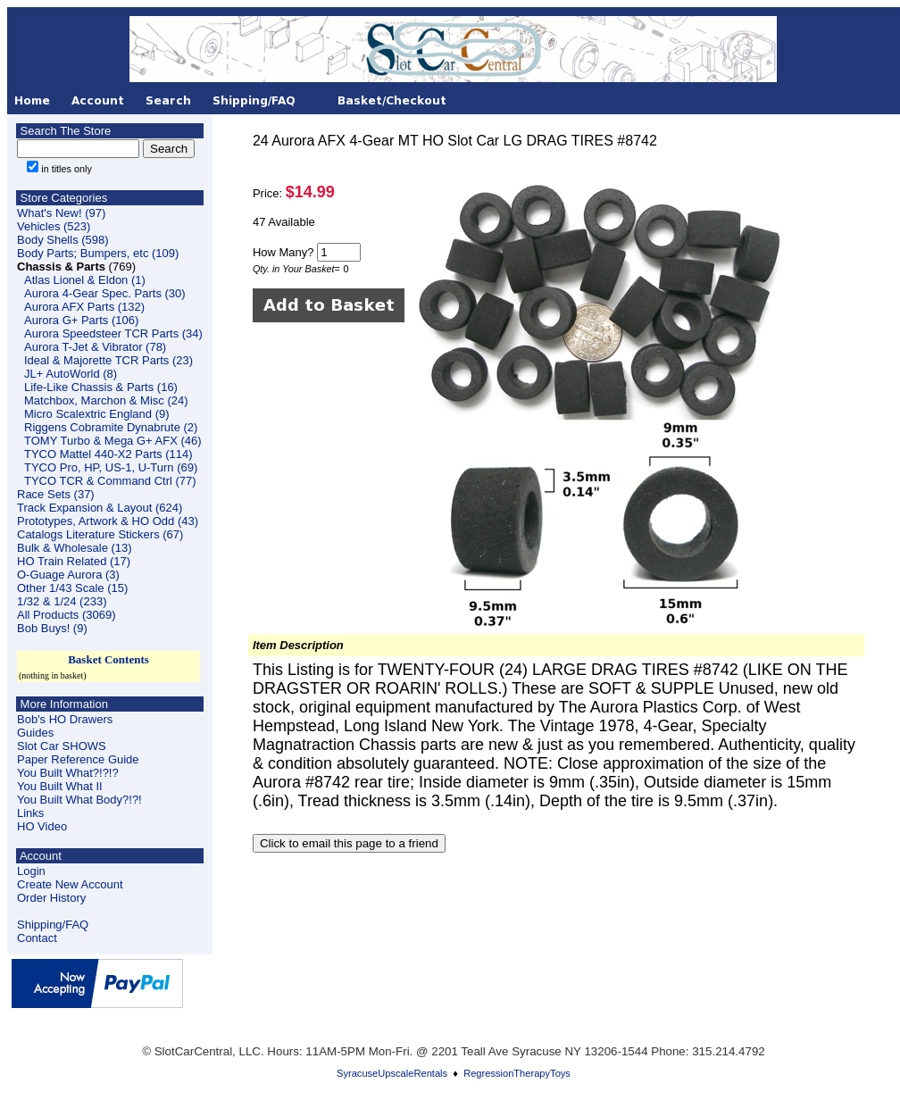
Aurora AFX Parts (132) (84, 306)
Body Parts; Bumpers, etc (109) (98, 253)
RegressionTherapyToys (517, 1073)
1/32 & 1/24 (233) (61, 601)
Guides (35, 732)
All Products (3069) (66, 614)
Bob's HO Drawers (64, 719)
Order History (51, 897)
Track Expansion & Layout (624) (99, 507)
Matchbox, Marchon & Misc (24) (106, 400)
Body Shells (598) (63, 239)
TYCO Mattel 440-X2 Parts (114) (108, 454)
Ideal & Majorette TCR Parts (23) (108, 360)
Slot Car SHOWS (61, 746)
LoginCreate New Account (70, 877)
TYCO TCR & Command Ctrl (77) (110, 481)
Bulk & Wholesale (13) (74, 547)
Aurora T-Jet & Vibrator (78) (95, 347)
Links (30, 813)
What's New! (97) (61, 213)
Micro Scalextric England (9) (97, 414)
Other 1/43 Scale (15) (72, 588)
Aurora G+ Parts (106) (81, 320)
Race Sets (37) (56, 494)
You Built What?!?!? (68, 772)
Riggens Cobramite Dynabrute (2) (110, 427)
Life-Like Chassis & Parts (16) (101, 387)
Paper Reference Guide (78, 759)
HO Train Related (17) (73, 561)
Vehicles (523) (53, 226)
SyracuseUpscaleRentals (392, 1073)
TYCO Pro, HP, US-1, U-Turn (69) (110, 467)
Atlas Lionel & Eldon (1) (85, 280)
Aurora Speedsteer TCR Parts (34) (113, 333)
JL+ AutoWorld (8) (70, 373)
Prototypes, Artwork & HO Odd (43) (107, 521)
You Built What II (60, 786)
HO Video (42, 826)
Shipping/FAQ (52, 924)
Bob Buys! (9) (52, 628)
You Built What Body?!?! (79, 799)
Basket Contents (108, 659)
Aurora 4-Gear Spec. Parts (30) (105, 293)
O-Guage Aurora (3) (68, 574)
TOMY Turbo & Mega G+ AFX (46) (113, 440)
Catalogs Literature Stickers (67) (100, 534)
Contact (37, 938)
